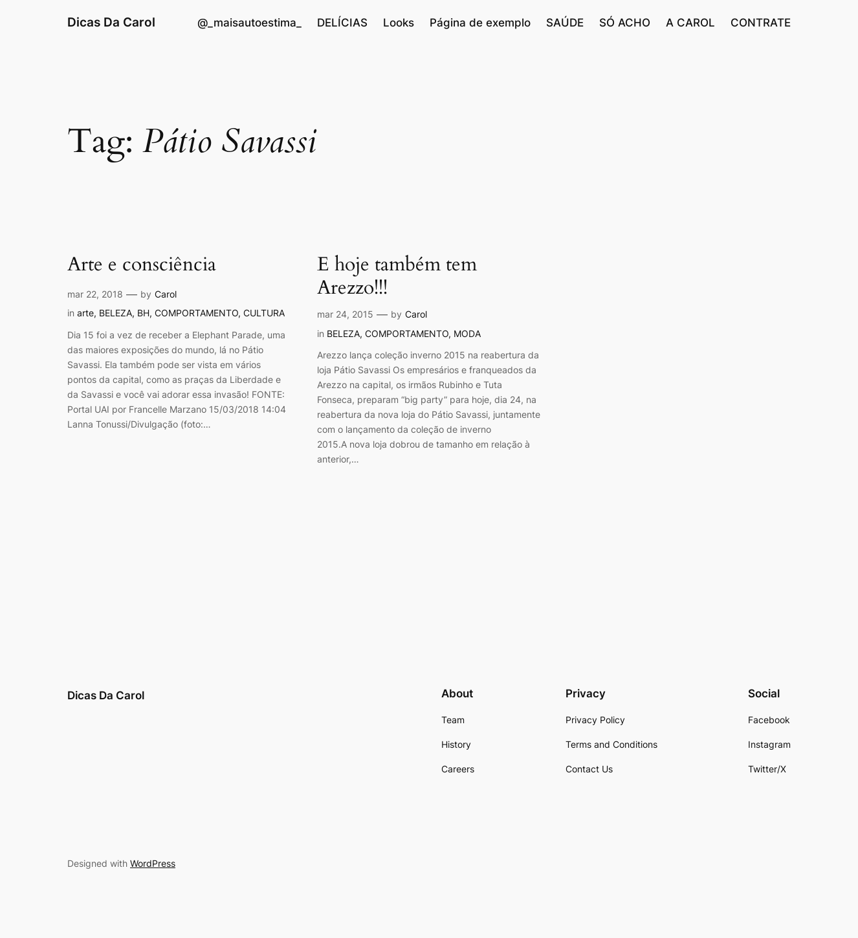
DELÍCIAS (342, 22)
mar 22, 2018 (95, 294)
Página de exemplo (480, 22)
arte (85, 312)
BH (143, 312)
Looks (398, 22)
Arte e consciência (141, 265)
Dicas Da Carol (111, 22)
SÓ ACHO (624, 22)
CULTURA (264, 312)
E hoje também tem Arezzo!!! (397, 277)
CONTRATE (761, 22)
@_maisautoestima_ (249, 22)
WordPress (152, 863)
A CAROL (690, 22)
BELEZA (115, 312)
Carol (166, 294)
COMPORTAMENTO (196, 312)
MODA (467, 333)
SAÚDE (565, 22)
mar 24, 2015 (345, 314)
